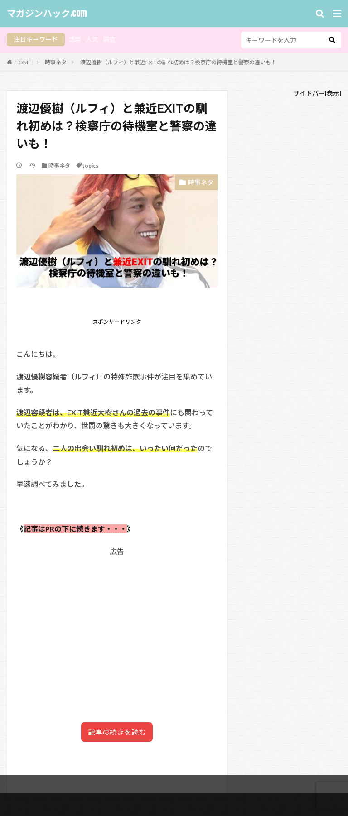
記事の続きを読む (117, 732)
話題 (74, 39)
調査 (109, 39)
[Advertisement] (117, 621)
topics (90, 165)
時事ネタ (56, 62)
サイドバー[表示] (317, 93)
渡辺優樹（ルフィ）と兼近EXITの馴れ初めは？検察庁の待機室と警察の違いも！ (178, 62)
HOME (22, 62)
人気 (92, 39)
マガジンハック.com (47, 13)
